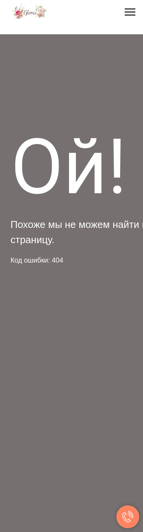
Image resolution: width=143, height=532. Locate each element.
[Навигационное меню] (130, 12)
